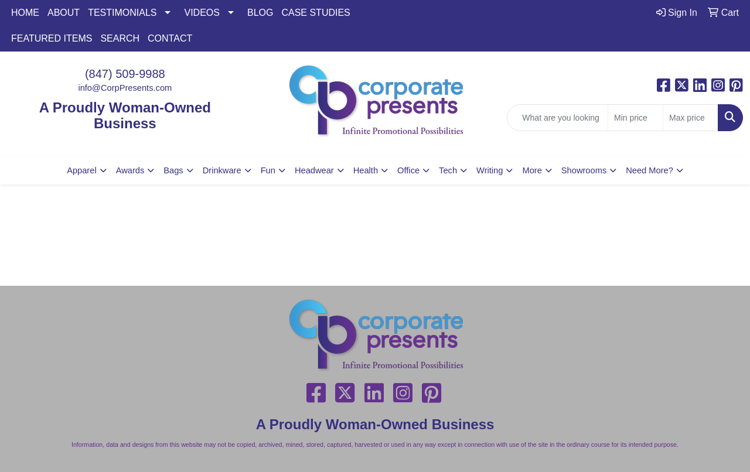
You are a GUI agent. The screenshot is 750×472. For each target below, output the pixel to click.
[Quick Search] (557, 117)
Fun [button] (268, 170)
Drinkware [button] (222, 170)
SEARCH (119, 38)
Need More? (649, 170)
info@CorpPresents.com (125, 88)
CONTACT (170, 38)
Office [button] (408, 170)
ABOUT (63, 13)
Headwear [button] (314, 170)
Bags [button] (173, 170)
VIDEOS (201, 13)
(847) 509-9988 (125, 73)
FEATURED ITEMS (51, 38)
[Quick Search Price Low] (635, 117)
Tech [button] (448, 170)
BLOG (260, 13)
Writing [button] (489, 170)
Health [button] (365, 170)
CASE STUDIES (315, 13)
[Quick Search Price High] (690, 117)
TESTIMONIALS (122, 13)
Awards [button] (130, 170)
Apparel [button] (82, 170)
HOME (25, 13)
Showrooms (583, 170)
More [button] (531, 170)
